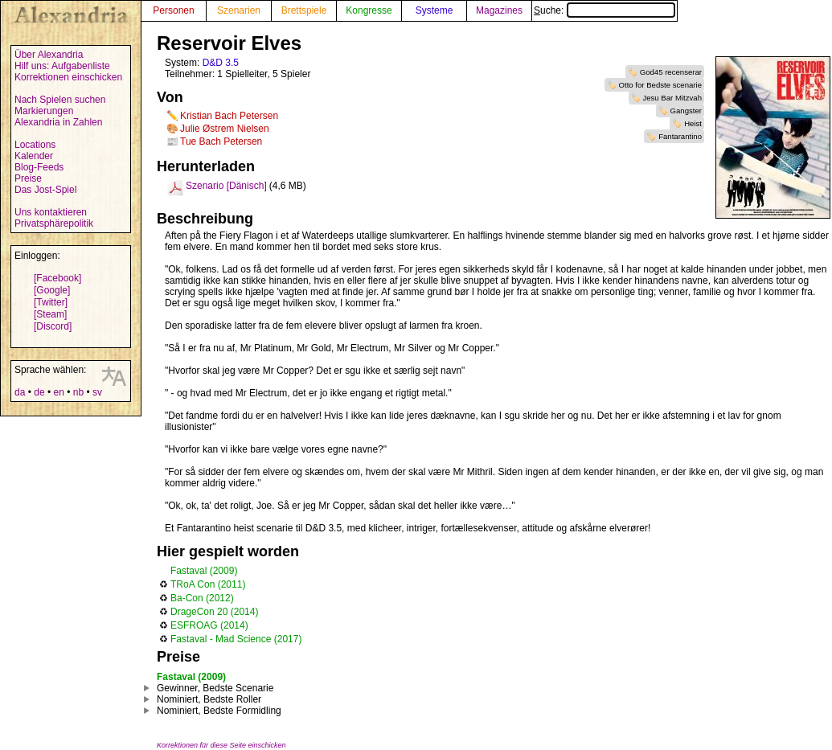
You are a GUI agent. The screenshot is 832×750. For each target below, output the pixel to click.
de (39, 392)
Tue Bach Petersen (221, 141)
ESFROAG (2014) (209, 625)
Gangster (686, 110)
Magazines (499, 10)
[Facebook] (57, 278)
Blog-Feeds (39, 167)
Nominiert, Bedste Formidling (219, 710)
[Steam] (50, 314)
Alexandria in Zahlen (58, 122)
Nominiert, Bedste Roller (209, 699)
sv (97, 392)
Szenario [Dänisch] (226, 185)
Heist (693, 123)
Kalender (33, 156)
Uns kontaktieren (50, 212)
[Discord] (53, 326)
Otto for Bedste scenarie (660, 84)
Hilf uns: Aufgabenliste (62, 66)
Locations (34, 144)
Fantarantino (680, 136)
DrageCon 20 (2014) (214, 611)
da (19, 392)
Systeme (434, 10)
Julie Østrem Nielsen (224, 128)
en (58, 392)
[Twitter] (51, 302)
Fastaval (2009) (203, 570)
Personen (173, 10)
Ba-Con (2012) (202, 598)
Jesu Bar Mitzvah (672, 97)
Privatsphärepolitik (53, 223)
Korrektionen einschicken (68, 77)
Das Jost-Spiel (45, 189)
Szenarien (238, 10)
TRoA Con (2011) (207, 584)
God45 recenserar (671, 72)
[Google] (52, 290)
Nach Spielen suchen (59, 99)
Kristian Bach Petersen (229, 115)
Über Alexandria (48, 54)
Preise (28, 178)
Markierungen (43, 111)
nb (78, 392)
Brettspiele (304, 10)
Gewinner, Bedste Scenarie (215, 688)
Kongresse (368, 10)
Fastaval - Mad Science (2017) (235, 639)
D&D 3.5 (221, 62)
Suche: (604, 10)
